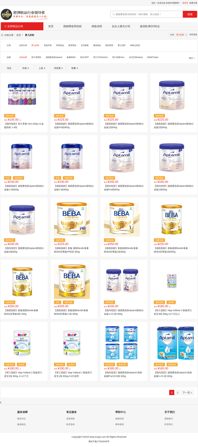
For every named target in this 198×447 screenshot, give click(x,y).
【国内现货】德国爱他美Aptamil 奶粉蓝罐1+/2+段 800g (173, 374)
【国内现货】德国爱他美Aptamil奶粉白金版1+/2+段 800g (124, 312)
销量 (73, 68)
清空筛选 (193, 34)
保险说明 (96, 26)
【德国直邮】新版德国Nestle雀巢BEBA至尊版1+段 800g (71, 312)
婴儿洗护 (122, 45)
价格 (24, 68)
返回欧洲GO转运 (150, 26)
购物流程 (119, 418)
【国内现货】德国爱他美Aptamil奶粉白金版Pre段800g (124, 188)
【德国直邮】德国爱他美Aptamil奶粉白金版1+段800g (24, 188)
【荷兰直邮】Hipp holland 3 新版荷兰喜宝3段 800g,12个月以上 (173, 312)
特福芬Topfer (152, 57)
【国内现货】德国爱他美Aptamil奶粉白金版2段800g (24, 250)
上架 (41, 68)
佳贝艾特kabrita (136, 57)
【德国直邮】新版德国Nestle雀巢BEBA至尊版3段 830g (21, 312)
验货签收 (70, 424)
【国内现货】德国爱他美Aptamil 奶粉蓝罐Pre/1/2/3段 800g (123, 374)
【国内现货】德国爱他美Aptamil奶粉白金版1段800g (174, 188)
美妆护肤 (48, 45)
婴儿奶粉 (35, 45)
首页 (51, 26)
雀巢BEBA (71, 57)
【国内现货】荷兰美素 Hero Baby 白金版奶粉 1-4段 (24, 125)
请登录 (185, 3)
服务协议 (21, 418)
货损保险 (70, 418)
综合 (9, 68)
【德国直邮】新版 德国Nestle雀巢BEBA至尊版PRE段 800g (71, 250)
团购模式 (168, 418)
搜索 (190, 14)
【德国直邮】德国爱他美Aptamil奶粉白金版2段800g (174, 125)
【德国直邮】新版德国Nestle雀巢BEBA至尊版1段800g (121, 250)
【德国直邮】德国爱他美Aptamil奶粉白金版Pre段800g (74, 125)
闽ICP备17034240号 (99, 441)
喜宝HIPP (84, 57)
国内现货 (109, 45)
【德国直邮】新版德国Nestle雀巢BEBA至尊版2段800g (171, 250)
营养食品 (60, 45)
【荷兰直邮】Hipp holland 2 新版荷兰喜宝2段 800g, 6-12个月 (23, 374)
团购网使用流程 (72, 26)
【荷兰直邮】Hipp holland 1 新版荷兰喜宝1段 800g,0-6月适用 (73, 374)
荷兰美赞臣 (36, 57)
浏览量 (57, 68)
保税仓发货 (135, 45)
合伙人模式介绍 (121, 26)
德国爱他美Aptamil (54, 57)
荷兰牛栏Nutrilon (100, 57)
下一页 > (187, 392)
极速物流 (21, 424)
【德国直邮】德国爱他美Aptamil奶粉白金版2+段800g (74, 188)
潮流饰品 (97, 45)
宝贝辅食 (85, 45)
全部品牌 (23, 57)
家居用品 (72, 45)
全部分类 (23, 45)
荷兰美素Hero (118, 57)
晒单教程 (119, 424)
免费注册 (193, 3)
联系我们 (168, 424)
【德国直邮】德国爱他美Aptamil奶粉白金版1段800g (124, 125)
